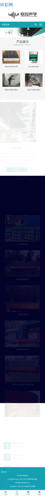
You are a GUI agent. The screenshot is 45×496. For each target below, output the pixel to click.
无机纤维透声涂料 (11, 67)
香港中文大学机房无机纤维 (22, 384)
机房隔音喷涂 (17, 454)
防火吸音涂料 (34, 67)
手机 (17, 492)
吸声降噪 (15, 478)
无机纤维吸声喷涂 (33, 90)
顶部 (39, 492)
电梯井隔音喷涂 (18, 443)
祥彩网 (6, 4)
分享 (5, 492)
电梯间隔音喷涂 (22, 279)
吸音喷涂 (15, 466)
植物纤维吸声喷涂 (11, 90)
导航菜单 (5, 25)
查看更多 (16, 170)
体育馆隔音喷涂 (22, 349)
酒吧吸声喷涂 (22, 314)
